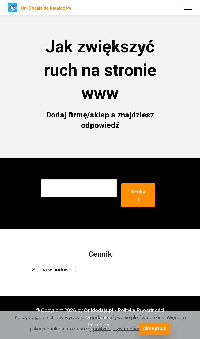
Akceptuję (154, 328)
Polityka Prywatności (141, 310)
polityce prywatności (116, 328)
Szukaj (138, 195)
